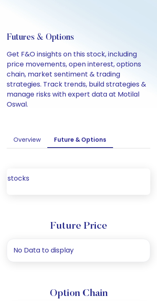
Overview (27, 139)
